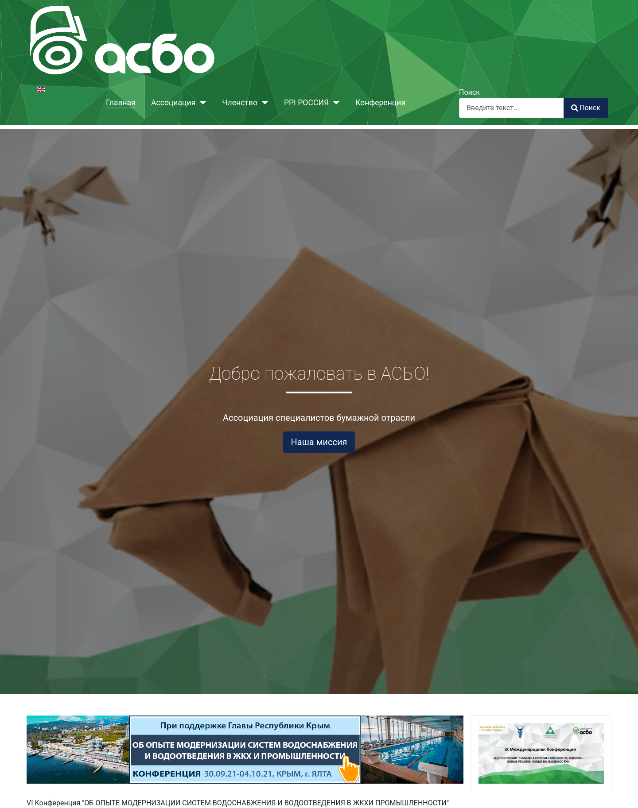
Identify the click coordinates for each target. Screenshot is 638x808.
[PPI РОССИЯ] (334, 102)
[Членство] (262, 102)
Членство (239, 102)
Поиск (469, 92)
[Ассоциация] (200, 102)
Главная (121, 102)
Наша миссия (319, 442)
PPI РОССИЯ (306, 102)
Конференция (380, 102)
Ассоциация (173, 102)
